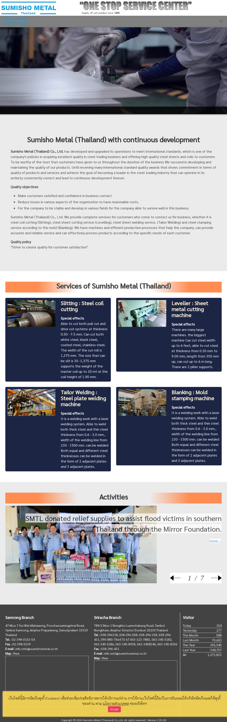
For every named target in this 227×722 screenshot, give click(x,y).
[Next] (213, 578)
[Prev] (179, 578)
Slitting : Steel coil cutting (82, 305)
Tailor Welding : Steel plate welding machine (83, 398)
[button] (221, 21)
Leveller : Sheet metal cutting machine (190, 308)
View (16, 653)
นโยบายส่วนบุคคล (116, 703)
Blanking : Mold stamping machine (193, 395)
